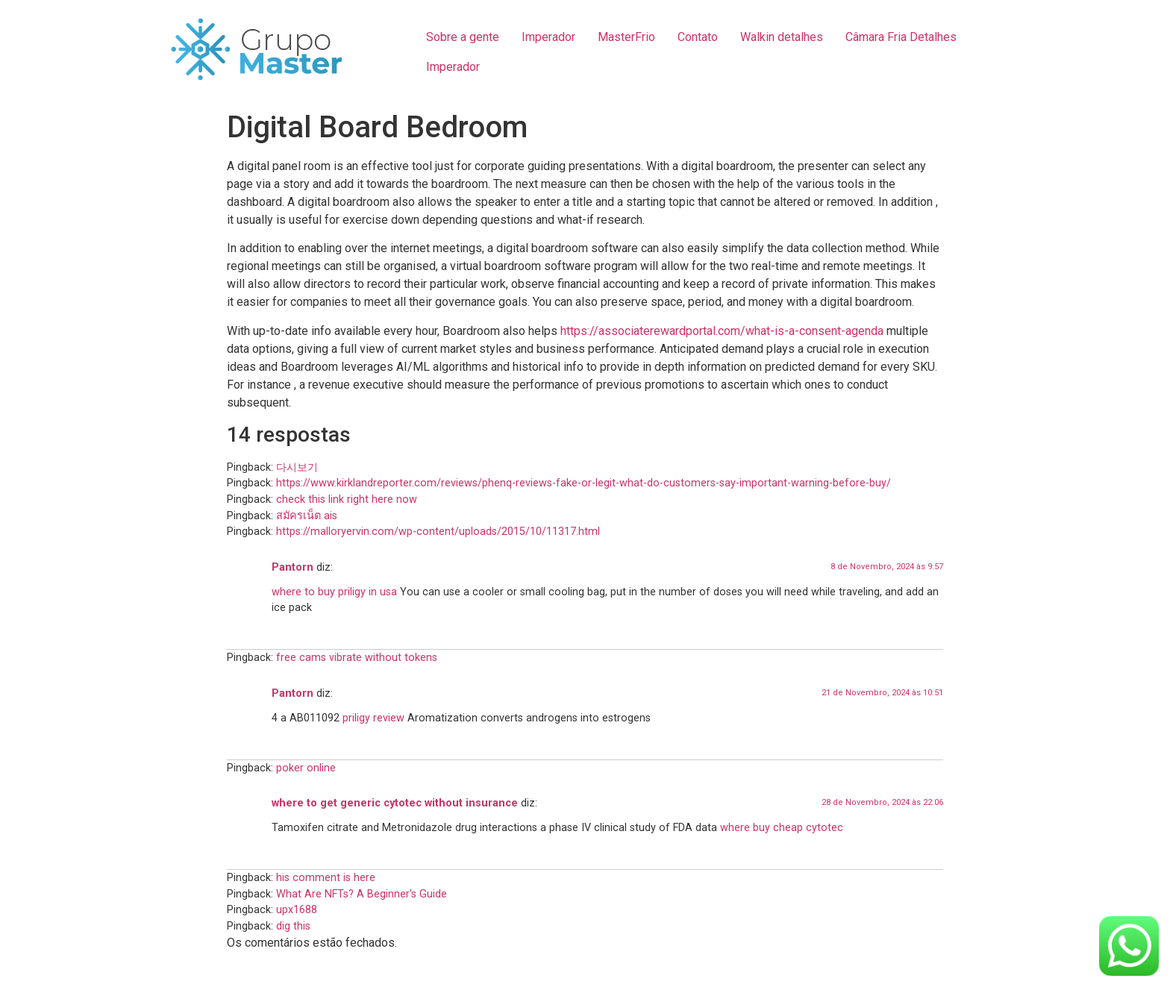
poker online (306, 768)
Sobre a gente (462, 37)
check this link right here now (346, 499)
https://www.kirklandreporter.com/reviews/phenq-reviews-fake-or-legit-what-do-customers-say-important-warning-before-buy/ (583, 483)
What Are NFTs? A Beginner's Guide (361, 894)
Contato (698, 37)
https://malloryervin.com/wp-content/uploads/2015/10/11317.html (438, 531)
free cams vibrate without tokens (356, 657)
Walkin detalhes (781, 37)
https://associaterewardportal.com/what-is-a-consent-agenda (721, 331)
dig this (293, 926)
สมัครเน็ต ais (306, 516)
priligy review (373, 718)
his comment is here (325, 877)
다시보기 (297, 467)
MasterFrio (626, 37)
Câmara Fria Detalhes (901, 37)
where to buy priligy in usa (334, 592)
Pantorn (292, 567)
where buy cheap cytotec (781, 827)
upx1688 (296, 909)
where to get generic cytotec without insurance (395, 803)
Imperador (548, 37)
